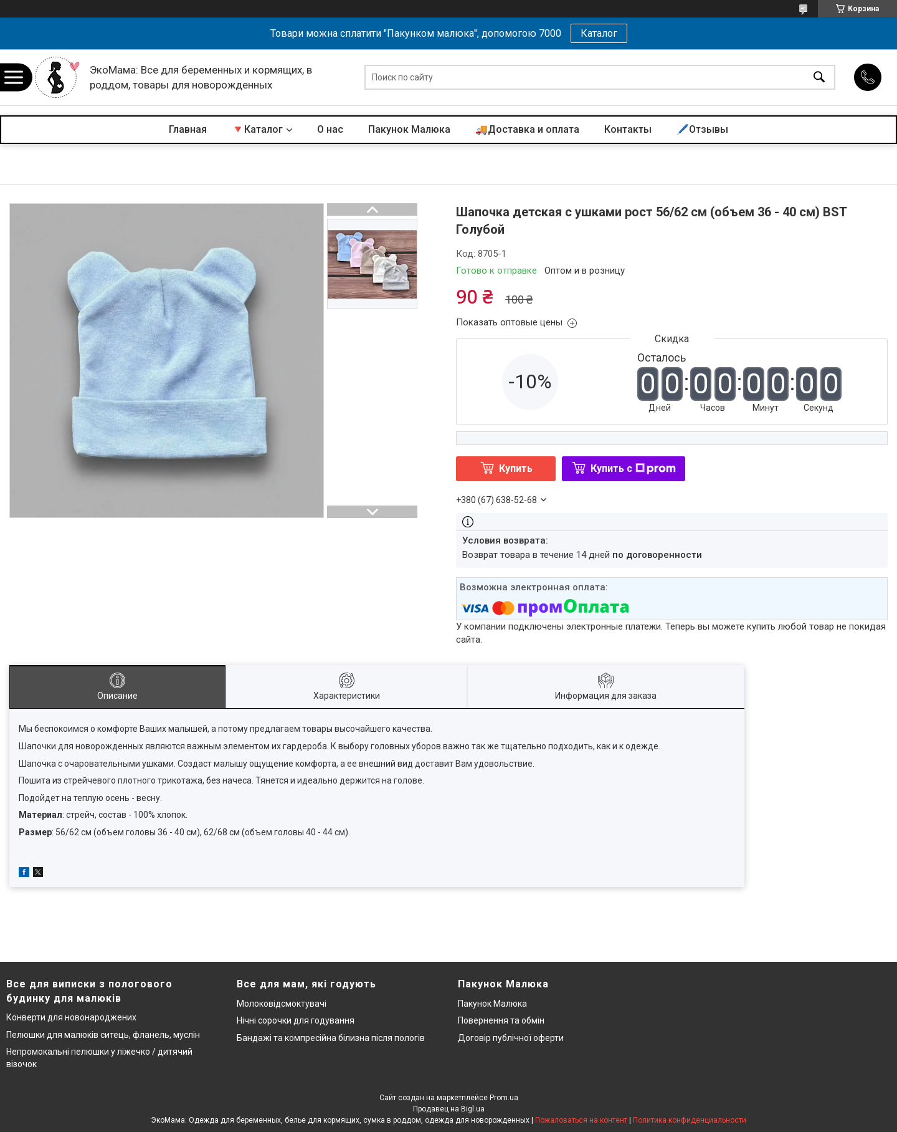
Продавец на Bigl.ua (449, 1109)
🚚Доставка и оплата (527, 129)
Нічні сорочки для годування (295, 1020)
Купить (516, 468)
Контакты (628, 129)
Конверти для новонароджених (71, 1017)
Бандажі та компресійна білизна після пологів (331, 1038)
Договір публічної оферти (511, 1038)
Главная (188, 129)
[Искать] (819, 77)
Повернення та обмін (501, 1020)
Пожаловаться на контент (581, 1120)
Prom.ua (504, 1097)
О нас (330, 129)
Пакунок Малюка (409, 129)
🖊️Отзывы (702, 129)
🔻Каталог (257, 129)
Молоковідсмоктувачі (281, 1004)
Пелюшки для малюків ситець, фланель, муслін (103, 1035)
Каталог (599, 33)
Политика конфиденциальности (689, 1120)
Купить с (633, 468)
